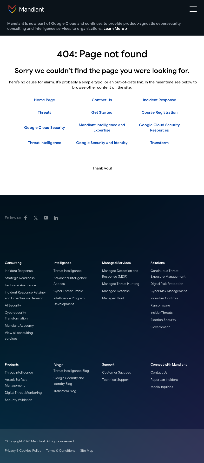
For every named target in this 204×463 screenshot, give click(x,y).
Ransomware (160, 305)
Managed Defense (116, 291)
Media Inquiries (162, 387)
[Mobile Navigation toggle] (193, 10)
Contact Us (102, 100)
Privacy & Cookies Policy (23, 451)
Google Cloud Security (44, 127)
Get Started (101, 112)
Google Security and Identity (102, 142)
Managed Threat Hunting (120, 284)
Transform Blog (64, 391)
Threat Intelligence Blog (71, 371)
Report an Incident (164, 380)
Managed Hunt (113, 298)
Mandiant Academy (19, 326)
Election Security (163, 320)
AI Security (13, 305)
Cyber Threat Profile (68, 291)
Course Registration (160, 112)
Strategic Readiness (20, 278)
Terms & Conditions (60, 451)
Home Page (44, 100)
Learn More (116, 28)
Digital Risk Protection (167, 284)
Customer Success (116, 372)
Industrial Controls (164, 298)
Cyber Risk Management (169, 291)
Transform (159, 142)
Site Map (86, 451)
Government (160, 327)
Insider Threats (162, 313)
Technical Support (115, 380)
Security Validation (18, 400)
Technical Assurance (20, 285)
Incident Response (159, 100)
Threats (44, 112)
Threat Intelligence (44, 142)
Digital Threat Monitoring (23, 393)
